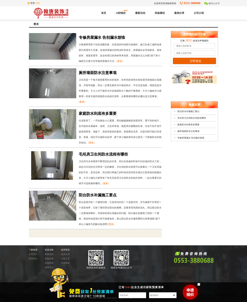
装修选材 (49, 258)
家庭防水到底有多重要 (188, 124)
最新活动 (140, 13)
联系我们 (33, 258)
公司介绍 (199, 13)
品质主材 (65, 254)
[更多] (120, 61)
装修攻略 (49, 250)
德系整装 (65, 250)
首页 (103, 13)
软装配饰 (49, 263)
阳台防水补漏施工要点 (188, 111)
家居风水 (49, 267)
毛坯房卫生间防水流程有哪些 (191, 118)
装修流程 (49, 254)
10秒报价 (121, 12)
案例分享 (179, 13)
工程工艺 (65, 258)
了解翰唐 (33, 250)
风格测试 (160, 13)
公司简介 (33, 254)
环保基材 (65, 263)
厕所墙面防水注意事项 (188, 131)
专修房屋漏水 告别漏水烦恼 (190, 138)
